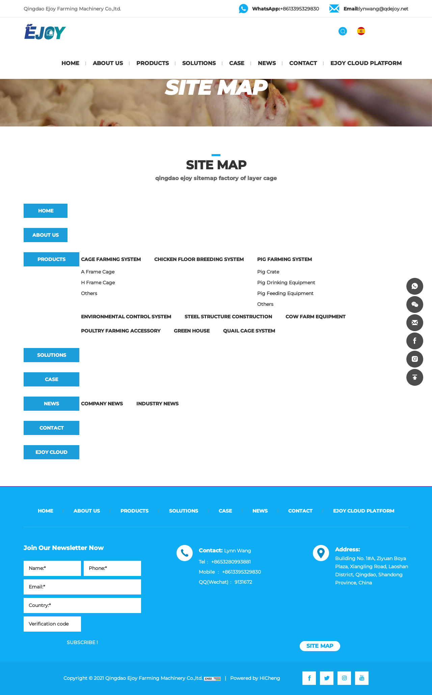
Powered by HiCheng (255, 678)
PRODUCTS (152, 63)
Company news (102, 404)
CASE (236, 63)
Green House (192, 331)
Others (89, 293)
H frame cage (98, 283)
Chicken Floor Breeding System (199, 259)
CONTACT (303, 63)
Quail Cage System (249, 331)
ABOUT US (108, 63)
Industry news (157, 404)
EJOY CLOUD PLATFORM (366, 63)
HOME (70, 63)
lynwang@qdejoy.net (376, 9)
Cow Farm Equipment (316, 317)
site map (319, 646)
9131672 (243, 582)
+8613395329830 (285, 9)
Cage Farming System (111, 259)
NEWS (267, 63)
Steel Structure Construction (228, 317)
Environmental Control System (126, 317)
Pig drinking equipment (286, 283)
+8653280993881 (231, 562)
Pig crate (268, 272)
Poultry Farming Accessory (120, 331)
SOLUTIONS (199, 63)
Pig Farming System (284, 259)
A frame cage (97, 272)
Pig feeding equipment (285, 293)
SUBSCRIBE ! (82, 642)
